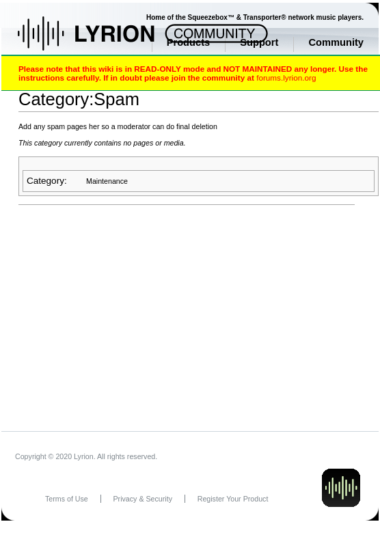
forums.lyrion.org (286, 77)
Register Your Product (233, 499)
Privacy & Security (142, 499)
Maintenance (107, 181)
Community (336, 42)
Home (101, 40)
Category (45, 181)
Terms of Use (66, 499)
